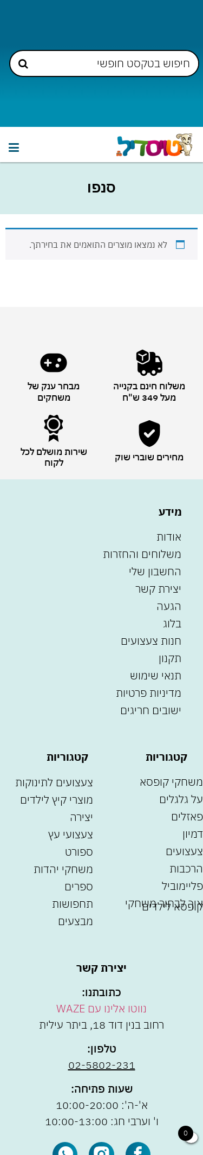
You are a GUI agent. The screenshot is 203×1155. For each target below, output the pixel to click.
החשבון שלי (155, 571)
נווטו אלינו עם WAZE (101, 1008)
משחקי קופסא (171, 781)
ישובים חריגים (150, 710)
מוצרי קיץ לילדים (56, 799)
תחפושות (72, 903)
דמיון (192, 833)
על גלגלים (181, 799)
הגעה (168, 606)
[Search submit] (23, 63)
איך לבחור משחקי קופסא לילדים (164, 905)
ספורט (79, 851)
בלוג (172, 623)
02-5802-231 (101, 1064)
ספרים (78, 886)
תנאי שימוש (155, 675)
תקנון (170, 658)
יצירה (81, 817)
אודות (168, 536)
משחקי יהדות (63, 869)
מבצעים (75, 921)
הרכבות (186, 868)
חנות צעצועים (151, 640)
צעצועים (184, 851)
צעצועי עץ (70, 834)
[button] (13, 147)
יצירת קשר (158, 588)
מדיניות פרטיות (148, 692)
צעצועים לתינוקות (54, 782)
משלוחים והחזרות (142, 554)
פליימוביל (182, 885)
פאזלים (187, 816)
